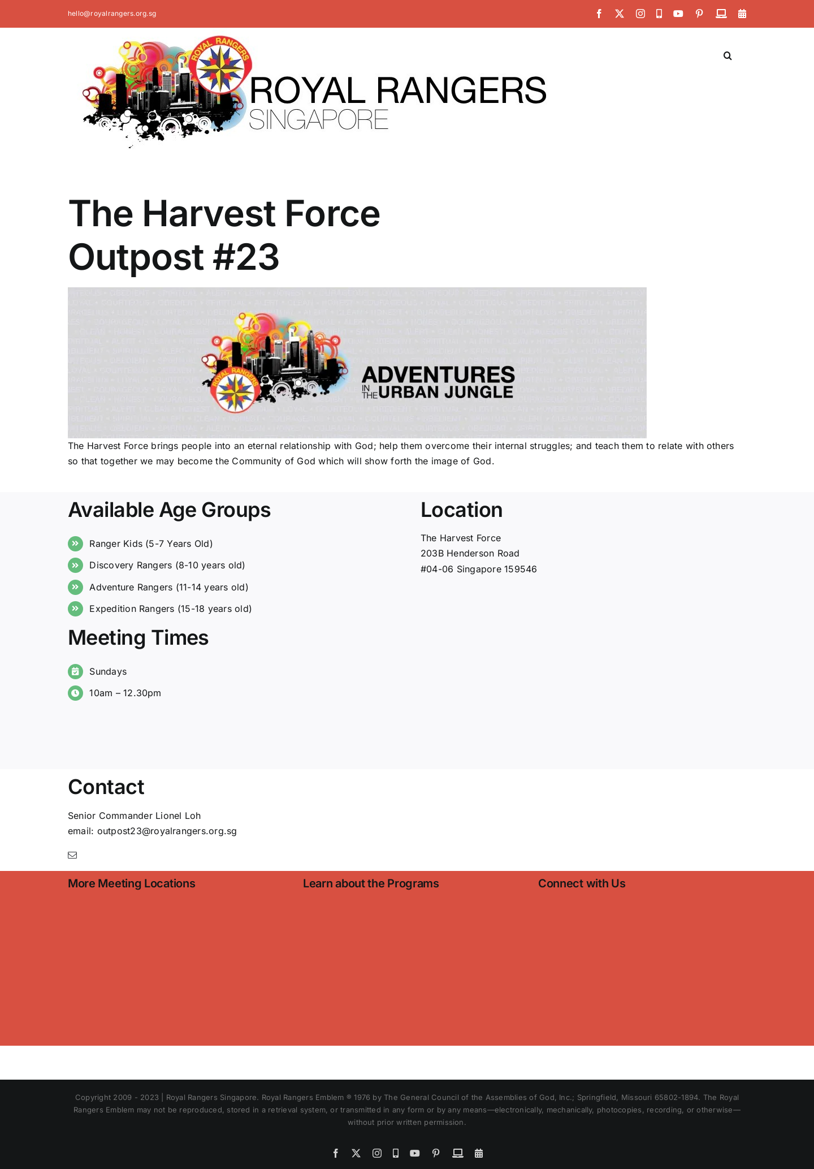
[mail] (72, 855)
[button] (728, 54)
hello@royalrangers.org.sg (112, 13)
